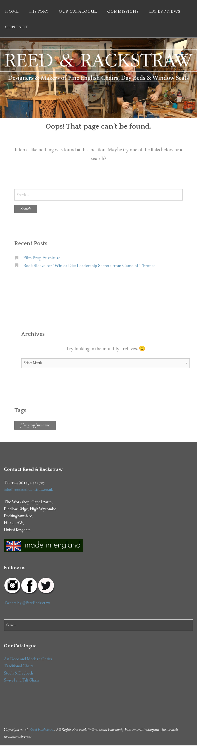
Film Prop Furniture (41, 258)
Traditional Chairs (18, 666)
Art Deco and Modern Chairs (28, 659)
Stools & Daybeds (18, 673)
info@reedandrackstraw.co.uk (28, 489)
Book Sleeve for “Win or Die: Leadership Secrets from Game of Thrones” (90, 266)
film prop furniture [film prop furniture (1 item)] (35, 425)
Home (12, 11)
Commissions (123, 11)
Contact (16, 27)
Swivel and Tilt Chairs (22, 680)
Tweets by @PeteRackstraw (27, 603)
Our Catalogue (78, 11)
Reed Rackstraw (41, 729)
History (39, 11)
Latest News (164, 11)
